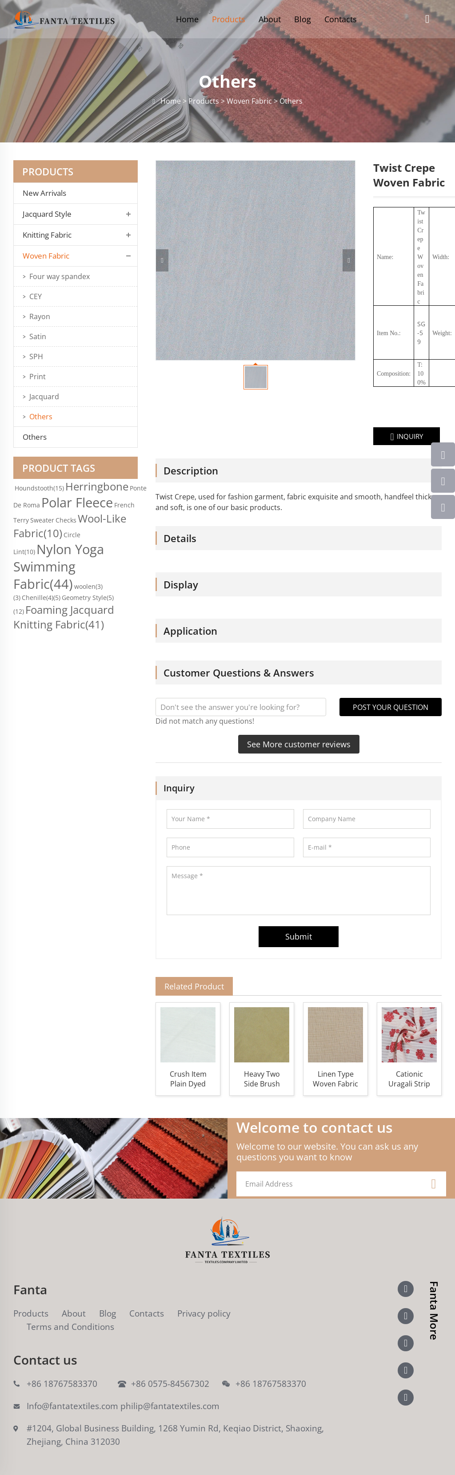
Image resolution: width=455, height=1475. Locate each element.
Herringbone (96, 486)
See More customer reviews (299, 744)
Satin (37, 336)
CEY (35, 296)
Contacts (340, 19)
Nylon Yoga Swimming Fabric (58, 566)
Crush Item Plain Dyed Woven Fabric (188, 1079)
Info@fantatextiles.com (72, 1406)
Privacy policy (204, 1313)
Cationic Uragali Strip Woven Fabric (409, 1079)
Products (228, 19)
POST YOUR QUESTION (390, 707)
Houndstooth (39, 488)
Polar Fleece (77, 502)
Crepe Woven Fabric (395, 266)
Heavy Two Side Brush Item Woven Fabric (262, 1079)
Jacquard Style (47, 214)
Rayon (39, 316)
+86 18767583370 (62, 1384)
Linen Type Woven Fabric (335, 1079)
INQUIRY (380, 436)
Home (187, 19)
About (270, 19)
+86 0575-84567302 (170, 1384)
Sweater (42, 520)
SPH (36, 356)
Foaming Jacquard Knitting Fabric (63, 617)
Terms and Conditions (70, 1327)
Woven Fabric (46, 256)
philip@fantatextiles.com (170, 1406)
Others (40, 416)
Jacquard (44, 396)
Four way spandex (59, 276)
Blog (302, 19)
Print (37, 376)
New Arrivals (47, 193)
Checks (66, 520)
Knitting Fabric (47, 235)
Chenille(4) (41, 597)
